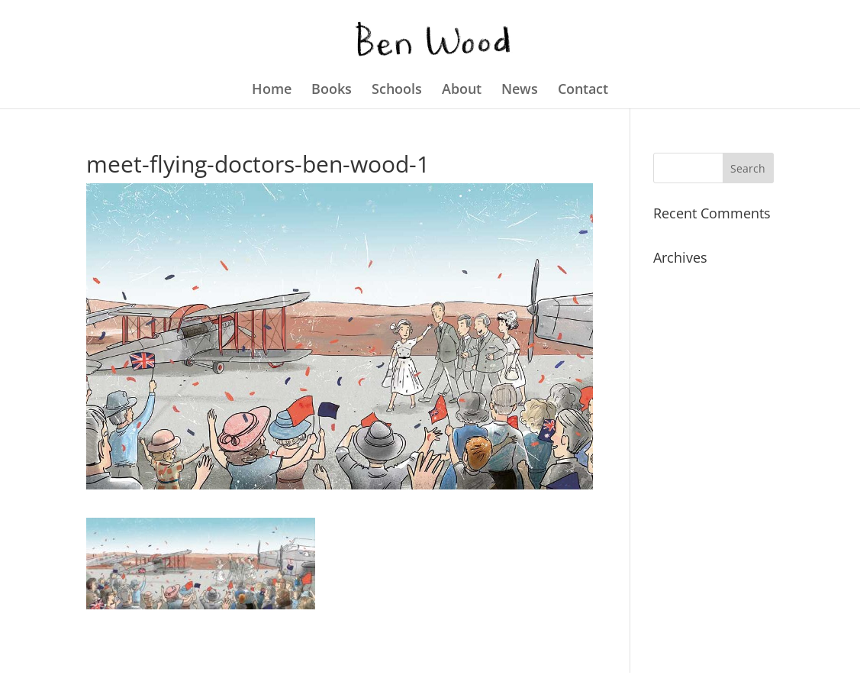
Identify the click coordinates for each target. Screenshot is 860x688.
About (462, 90)
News (519, 90)
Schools (397, 90)
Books (331, 90)
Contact (583, 90)
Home (271, 90)
